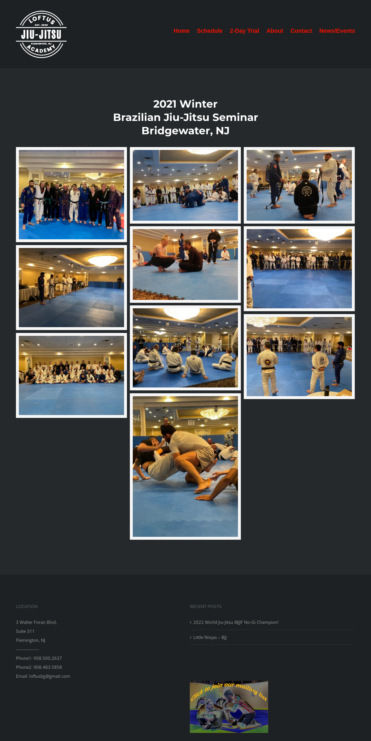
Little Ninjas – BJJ (210, 637)
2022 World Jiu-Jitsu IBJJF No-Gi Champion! (236, 622)
